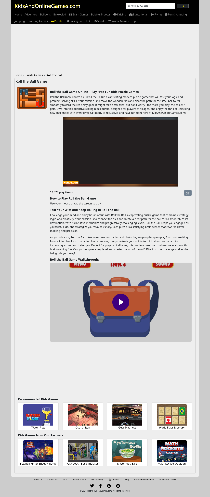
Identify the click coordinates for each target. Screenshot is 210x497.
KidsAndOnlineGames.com (47, 5)
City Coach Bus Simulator (82, 463)
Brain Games (78, 14)
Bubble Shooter (100, 14)
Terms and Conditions (144, 479)
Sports (99, 21)
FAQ (65, 479)
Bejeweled (59, 14)
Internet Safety (79, 479)
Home (18, 14)
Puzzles (56, 21)
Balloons (45, 14)
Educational (138, 14)
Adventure (31, 14)
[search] (150, 6)
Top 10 (135, 21)
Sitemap (114, 479)
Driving (119, 14)
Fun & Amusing (175, 14)
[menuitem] (18, 14)
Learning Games (37, 21)
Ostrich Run (83, 427)
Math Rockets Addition (172, 463)
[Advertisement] (105, 49)
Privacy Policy (97, 479)
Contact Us (52, 479)
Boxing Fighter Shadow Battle (38, 463)
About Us (38, 479)
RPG (88, 21)
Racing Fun (74, 21)
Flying (156, 14)
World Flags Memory (171, 427)
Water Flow (38, 427)
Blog (126, 479)
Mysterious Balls (127, 463)
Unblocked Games (167, 479)
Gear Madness (127, 427)
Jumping (19, 21)
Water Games (118, 21)
